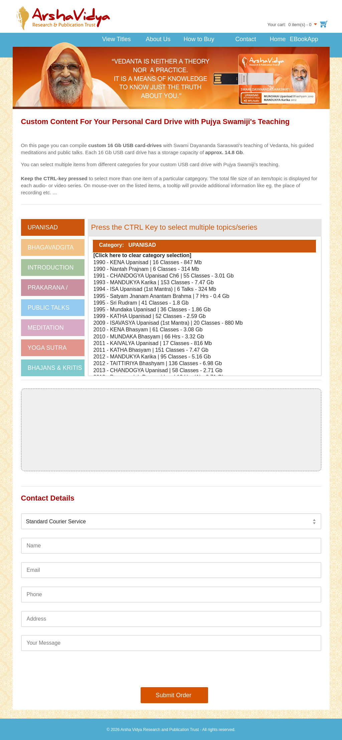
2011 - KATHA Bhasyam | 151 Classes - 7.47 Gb (204, 350)
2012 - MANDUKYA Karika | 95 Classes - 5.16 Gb (204, 357)
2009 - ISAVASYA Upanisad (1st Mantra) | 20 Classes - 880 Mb (204, 323)
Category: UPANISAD (204, 246)
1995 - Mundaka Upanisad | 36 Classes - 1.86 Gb (204, 310)
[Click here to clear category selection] (204, 255)
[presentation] (171, 669)
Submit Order (171, 695)
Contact (245, 39)
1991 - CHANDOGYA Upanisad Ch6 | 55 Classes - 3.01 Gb (204, 276)
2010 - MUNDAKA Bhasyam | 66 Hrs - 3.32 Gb (204, 337)
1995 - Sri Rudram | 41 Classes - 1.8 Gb (204, 303)
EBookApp (300, 39)
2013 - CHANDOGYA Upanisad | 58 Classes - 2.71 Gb (204, 370)
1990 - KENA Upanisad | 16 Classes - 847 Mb (204, 262)
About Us (153, 38)
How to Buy (198, 39)
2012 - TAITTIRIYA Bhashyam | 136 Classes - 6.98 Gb (204, 363)
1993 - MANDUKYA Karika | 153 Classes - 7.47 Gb (204, 283)
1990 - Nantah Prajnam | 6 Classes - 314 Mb (204, 269)
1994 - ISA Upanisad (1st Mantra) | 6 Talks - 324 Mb (204, 289)
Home (278, 39)
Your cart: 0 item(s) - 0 (290, 24)
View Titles (111, 38)
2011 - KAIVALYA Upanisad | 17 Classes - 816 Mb (204, 343)
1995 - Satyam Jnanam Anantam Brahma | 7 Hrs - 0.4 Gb (204, 296)
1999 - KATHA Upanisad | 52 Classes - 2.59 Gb (204, 316)
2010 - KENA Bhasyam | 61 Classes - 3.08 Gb (204, 330)
